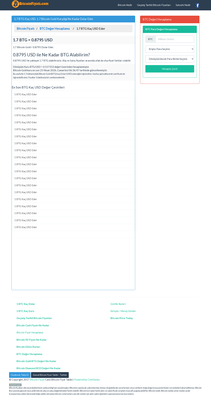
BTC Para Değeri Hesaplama (161, 29)
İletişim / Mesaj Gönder (123, 310)
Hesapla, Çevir (170, 68)
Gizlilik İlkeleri (118, 303)
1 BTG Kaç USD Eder (25, 94)
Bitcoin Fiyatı (37, 379)
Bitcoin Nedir (125, 4)
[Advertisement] (73, 264)
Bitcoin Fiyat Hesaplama (29, 332)
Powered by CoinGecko (87, 379)
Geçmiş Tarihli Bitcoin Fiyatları (154, 4)
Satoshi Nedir (183, 4)
